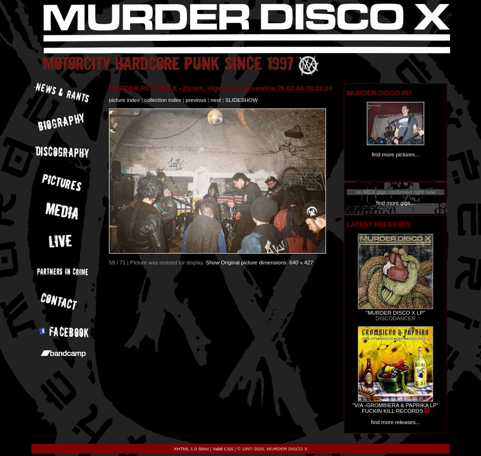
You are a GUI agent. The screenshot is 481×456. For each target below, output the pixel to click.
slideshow (241, 100)
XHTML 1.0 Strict (191, 448)
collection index (162, 100)
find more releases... (395, 422)
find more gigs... (395, 203)
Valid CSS (223, 448)
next (215, 100)
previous (196, 100)
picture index (124, 100)
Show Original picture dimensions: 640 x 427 (259, 262)
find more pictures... (395, 154)
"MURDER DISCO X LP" (396, 313)
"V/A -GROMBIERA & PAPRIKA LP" (395, 405)
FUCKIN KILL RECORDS (392, 411)
